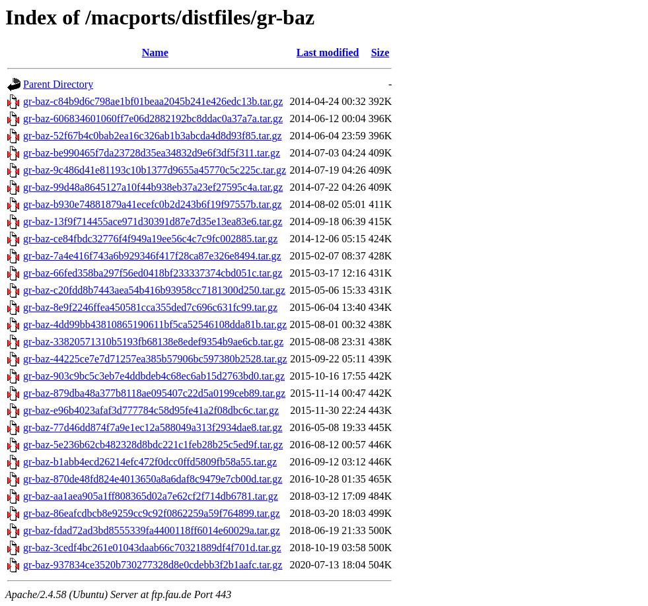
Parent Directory (58, 84)
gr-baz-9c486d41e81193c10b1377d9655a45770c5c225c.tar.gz (154, 170)
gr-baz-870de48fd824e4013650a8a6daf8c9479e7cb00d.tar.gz (152, 479)
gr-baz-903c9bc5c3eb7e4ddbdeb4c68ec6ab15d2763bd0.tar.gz (154, 376)
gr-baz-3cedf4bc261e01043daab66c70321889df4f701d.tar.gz (152, 547)
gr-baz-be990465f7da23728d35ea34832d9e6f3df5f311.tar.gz (151, 152)
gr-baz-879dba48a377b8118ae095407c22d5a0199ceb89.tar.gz (154, 393)
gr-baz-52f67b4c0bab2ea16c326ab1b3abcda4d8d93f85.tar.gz (152, 135)
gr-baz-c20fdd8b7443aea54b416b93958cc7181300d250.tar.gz (154, 290)
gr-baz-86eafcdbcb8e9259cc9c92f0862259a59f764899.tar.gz (151, 513)
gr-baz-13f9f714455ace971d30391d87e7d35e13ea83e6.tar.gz (152, 221)
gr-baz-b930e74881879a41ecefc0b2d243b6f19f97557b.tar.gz (152, 204)
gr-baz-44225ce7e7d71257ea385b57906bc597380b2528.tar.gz (155, 358)
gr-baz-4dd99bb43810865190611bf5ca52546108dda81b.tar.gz (155, 324)
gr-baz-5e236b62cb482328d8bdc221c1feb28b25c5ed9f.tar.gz (153, 444)
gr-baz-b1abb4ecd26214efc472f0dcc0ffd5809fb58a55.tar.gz (150, 461)
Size (380, 52)
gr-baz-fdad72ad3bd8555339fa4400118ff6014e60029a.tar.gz (151, 530)
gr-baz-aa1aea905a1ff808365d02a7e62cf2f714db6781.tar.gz (150, 496)
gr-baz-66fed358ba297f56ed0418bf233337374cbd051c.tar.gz (152, 273)
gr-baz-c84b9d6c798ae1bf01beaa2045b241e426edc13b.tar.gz (153, 101)
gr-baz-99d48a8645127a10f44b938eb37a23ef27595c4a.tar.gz (153, 187)
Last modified (328, 52)
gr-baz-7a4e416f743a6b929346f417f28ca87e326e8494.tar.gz (152, 255)
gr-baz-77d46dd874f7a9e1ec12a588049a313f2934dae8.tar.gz (152, 427)
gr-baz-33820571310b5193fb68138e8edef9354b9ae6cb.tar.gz (153, 341)
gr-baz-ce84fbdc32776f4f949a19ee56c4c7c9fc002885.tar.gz (150, 238)
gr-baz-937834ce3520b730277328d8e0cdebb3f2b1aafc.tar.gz (152, 564)
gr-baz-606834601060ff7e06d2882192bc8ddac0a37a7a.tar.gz (153, 118)
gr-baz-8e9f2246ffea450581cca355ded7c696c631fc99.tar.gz (150, 307)
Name (155, 52)
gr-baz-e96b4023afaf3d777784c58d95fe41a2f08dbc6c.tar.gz (151, 410)
